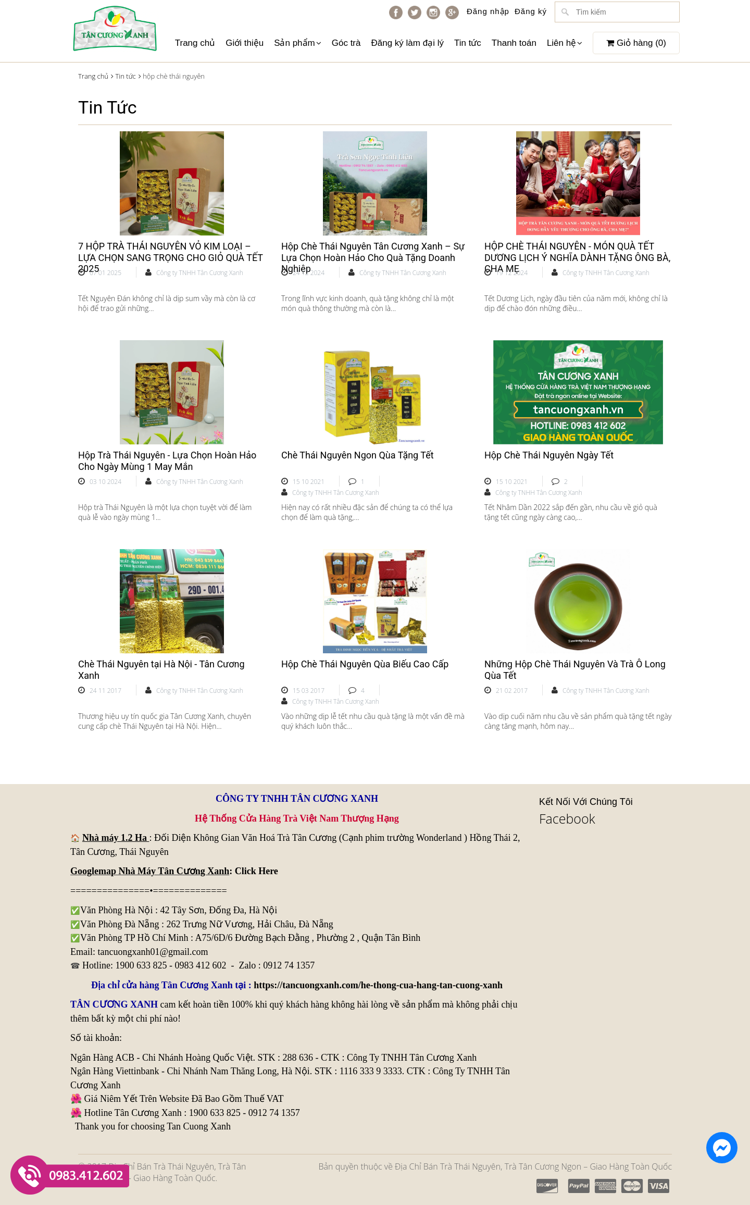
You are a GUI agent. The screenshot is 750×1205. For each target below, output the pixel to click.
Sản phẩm (297, 43)
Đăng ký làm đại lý (407, 43)
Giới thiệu (245, 43)
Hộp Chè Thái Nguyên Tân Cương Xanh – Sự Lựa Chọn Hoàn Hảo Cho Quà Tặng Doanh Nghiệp (373, 257)
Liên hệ (564, 43)
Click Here (256, 871)
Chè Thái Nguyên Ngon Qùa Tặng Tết (357, 455)
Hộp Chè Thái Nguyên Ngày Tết (549, 455)
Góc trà (346, 43)
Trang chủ (195, 43)
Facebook (567, 818)
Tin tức (467, 43)
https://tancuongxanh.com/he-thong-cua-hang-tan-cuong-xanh (378, 985)
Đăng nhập (488, 11)
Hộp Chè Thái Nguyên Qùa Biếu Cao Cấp (364, 664)
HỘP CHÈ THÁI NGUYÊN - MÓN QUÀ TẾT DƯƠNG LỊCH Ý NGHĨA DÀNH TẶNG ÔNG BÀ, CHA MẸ (577, 257)
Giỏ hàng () (636, 43)
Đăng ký (531, 11)
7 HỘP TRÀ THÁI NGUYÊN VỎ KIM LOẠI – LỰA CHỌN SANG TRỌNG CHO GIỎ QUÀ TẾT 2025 (170, 257)
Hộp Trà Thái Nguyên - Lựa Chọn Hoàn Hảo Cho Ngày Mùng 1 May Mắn (167, 461)
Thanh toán (514, 43)
